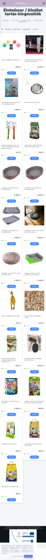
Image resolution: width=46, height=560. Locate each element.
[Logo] (20, 3)
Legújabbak (35, 29)
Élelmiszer (15, 20)
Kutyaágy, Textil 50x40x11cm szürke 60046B (33, 183)
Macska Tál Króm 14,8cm (32, 101)
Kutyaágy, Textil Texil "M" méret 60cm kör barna (11, 265)
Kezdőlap (6, 20)
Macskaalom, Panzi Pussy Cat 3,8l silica (10, 388)
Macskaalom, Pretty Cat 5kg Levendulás (33, 429)
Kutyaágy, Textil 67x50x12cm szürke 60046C (10, 183)
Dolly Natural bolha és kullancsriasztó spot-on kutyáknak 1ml (9, 348)
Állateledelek (26, 20)
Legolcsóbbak (16, 29)
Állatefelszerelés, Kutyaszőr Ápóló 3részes (33, 347)
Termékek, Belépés (4, 3)
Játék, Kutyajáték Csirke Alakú (11, 305)
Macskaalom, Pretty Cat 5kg (10, 469)
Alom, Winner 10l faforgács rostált (33, 306)
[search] (43, 4)
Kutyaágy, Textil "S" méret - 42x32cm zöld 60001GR (33, 265)
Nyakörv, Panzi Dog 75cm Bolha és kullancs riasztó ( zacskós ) (34, 388)
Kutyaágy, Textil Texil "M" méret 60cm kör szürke (34, 224)
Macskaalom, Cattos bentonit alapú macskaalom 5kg (33, 142)
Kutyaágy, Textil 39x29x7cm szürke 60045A (10, 224)
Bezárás (28, 556)
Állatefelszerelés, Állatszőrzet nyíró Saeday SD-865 (11, 101)
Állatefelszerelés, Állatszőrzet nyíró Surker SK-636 (34, 60)
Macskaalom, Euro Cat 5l (9, 428)
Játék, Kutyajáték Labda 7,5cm (11, 60)
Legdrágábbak (26, 29)
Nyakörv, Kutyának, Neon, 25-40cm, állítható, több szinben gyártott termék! (10, 143)
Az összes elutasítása (17, 556)
